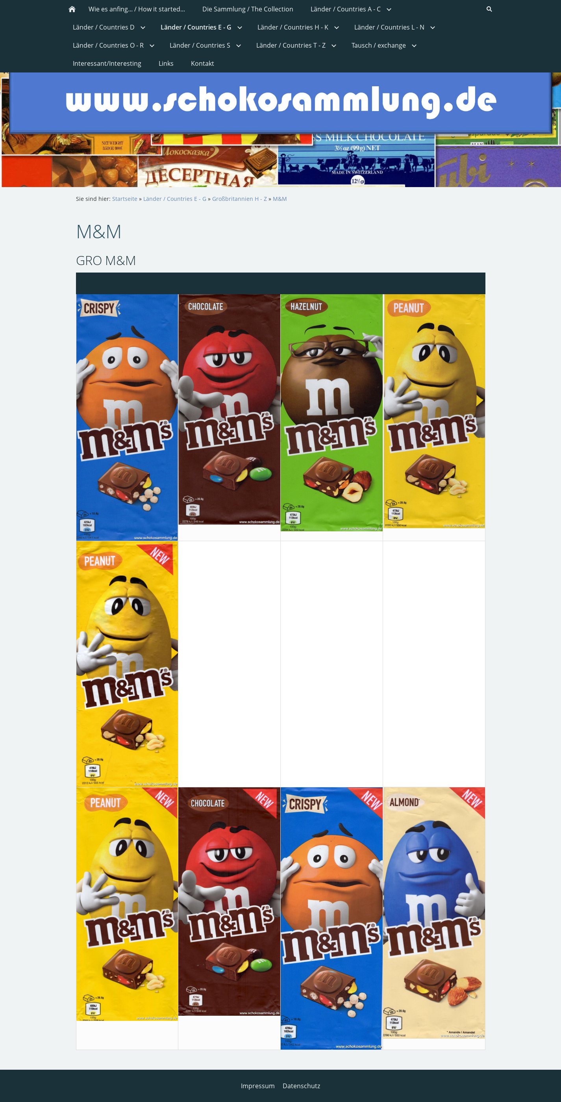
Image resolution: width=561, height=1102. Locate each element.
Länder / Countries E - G (174, 198)
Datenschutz (301, 1086)
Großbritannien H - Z (239, 198)
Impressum (258, 1086)
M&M (280, 198)
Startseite (124, 198)
